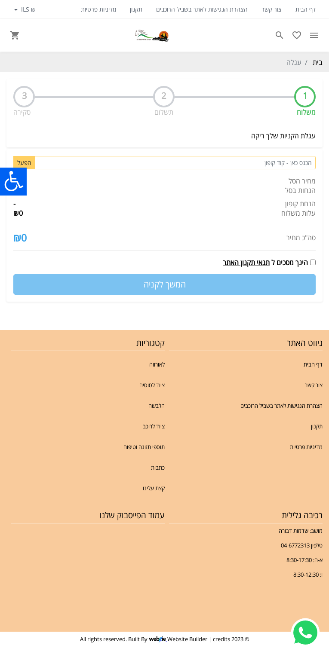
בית (318, 62)
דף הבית (305, 9)
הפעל (24, 163)
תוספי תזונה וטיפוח (144, 447)
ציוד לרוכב (154, 426)
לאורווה (157, 364)
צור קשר (271, 9)
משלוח (306, 112)
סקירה (22, 112)
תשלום (163, 112)
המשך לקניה (165, 284)
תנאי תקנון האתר (246, 262)
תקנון (136, 9)
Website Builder (187, 639)
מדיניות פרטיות (98, 9)
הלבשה (156, 406)
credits (221, 639)
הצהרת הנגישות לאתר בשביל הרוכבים (202, 9)
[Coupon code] (175, 162)
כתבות (158, 467)
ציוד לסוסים (152, 385)
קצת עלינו (154, 488)
